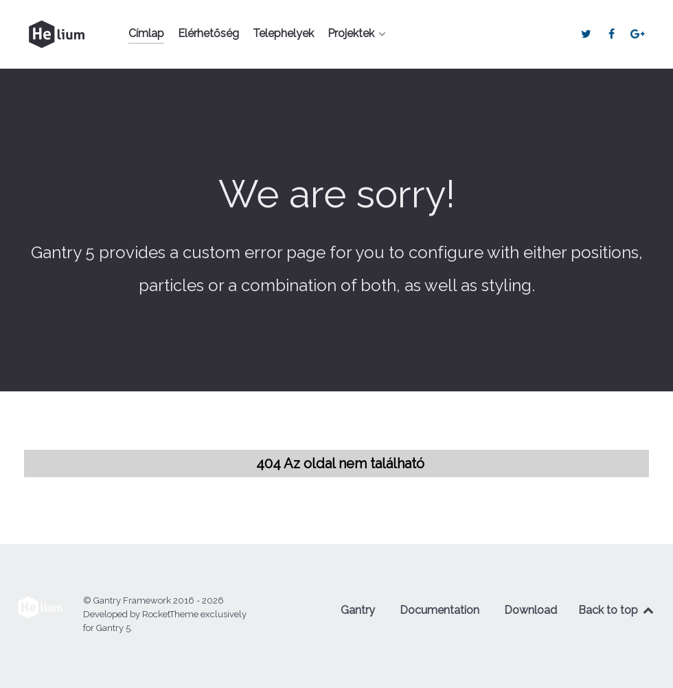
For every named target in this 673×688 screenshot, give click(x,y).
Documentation (439, 610)
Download (530, 610)
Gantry (358, 610)
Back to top (616, 610)
